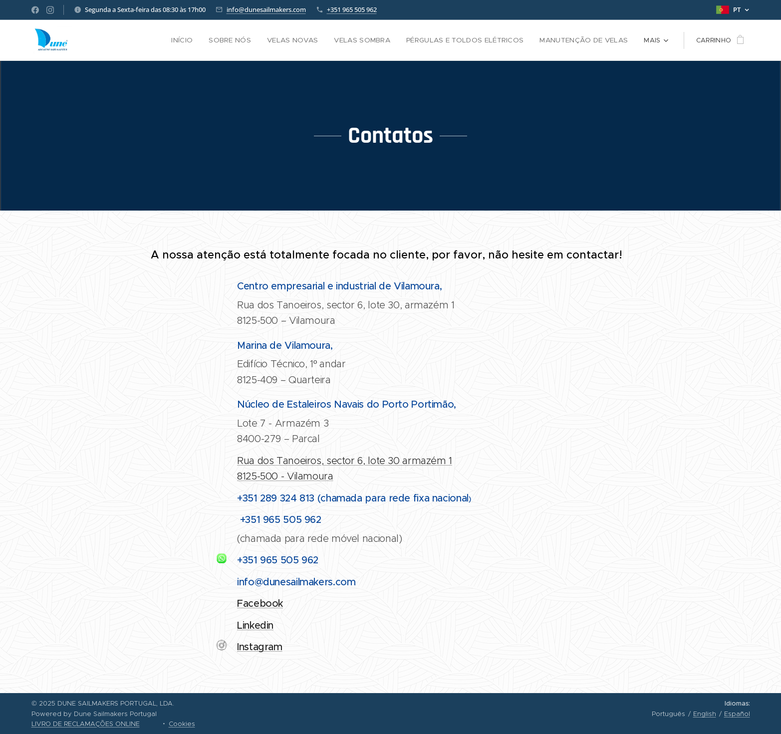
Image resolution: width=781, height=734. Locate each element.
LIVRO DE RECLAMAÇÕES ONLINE (85, 724)
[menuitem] (123, 40)
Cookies (182, 724)
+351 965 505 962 (352, 9)
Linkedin (255, 625)
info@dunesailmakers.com (266, 9)
